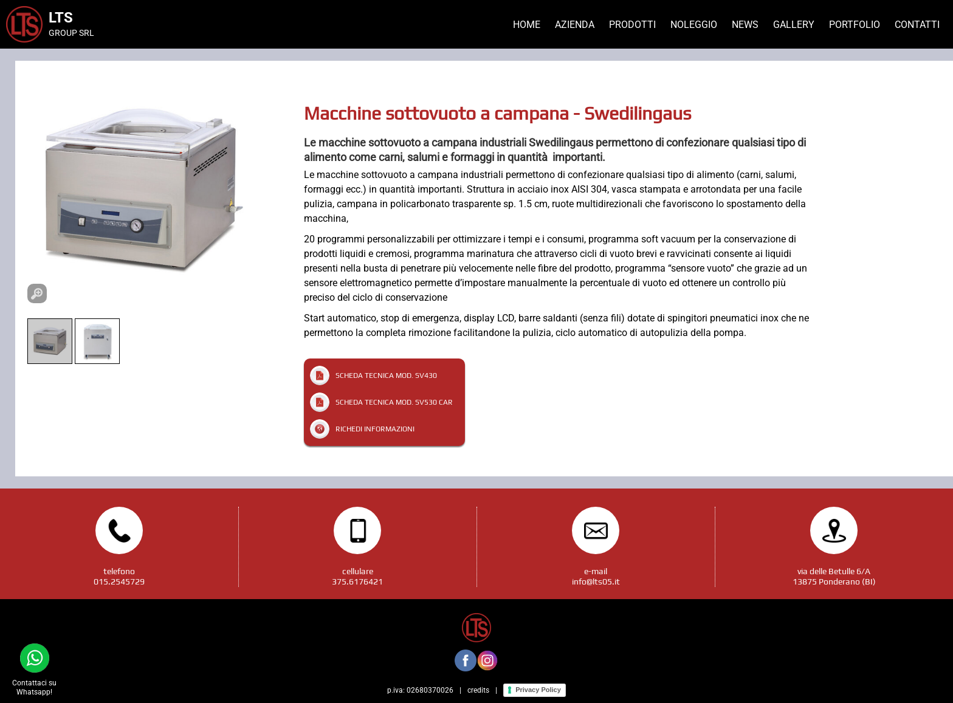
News (745, 24)
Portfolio (854, 24)
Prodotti (632, 24)
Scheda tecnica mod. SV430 (386, 375)
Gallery (793, 24)
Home (526, 24)
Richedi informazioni (375, 429)
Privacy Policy (538, 689)
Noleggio (693, 24)
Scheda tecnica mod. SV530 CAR (394, 402)
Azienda (574, 24)
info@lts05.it (596, 581)
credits (478, 690)
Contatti (917, 24)
